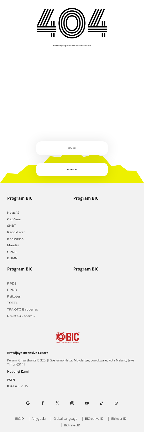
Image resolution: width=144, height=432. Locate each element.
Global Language (65, 418)
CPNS (11, 252)
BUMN (12, 258)
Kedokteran (16, 232)
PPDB (12, 290)
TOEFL (12, 303)
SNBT (11, 225)
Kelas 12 (13, 212)
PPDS (11, 283)
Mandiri (13, 245)
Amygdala (39, 418)
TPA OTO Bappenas (22, 309)
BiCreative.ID (94, 418)
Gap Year (14, 219)
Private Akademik (21, 316)
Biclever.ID (118, 418)
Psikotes (14, 296)
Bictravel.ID (72, 425)
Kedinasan (15, 239)
